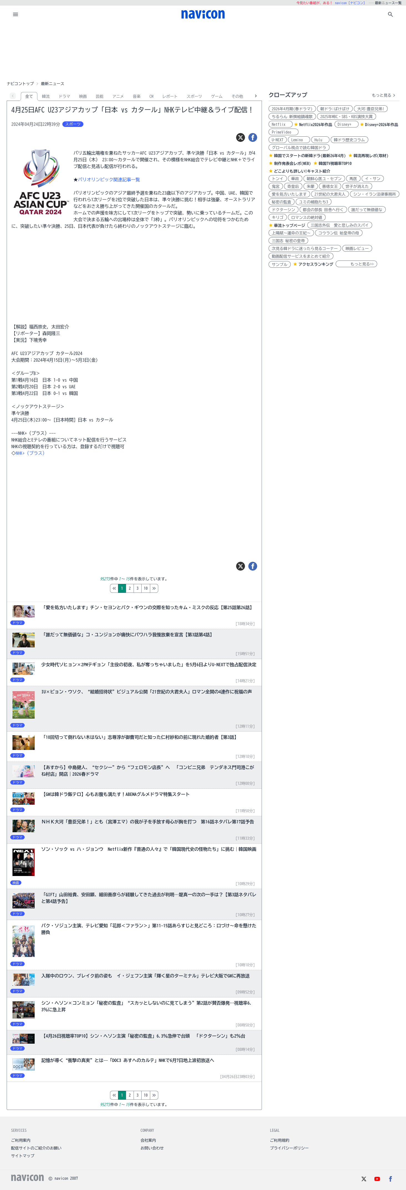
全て (29, 96)
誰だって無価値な (366, 210)
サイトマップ (22, 1156)
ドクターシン (283, 210)
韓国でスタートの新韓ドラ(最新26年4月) (310, 156)
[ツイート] (240, 137)
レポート (170, 96)
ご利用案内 (20, 1140)
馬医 (353, 179)
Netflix (280, 124)
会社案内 (148, 1140)
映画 (83, 96)
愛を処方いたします (289, 194)
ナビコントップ (20, 84)
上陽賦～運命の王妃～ (291, 233)
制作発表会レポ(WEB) (292, 163)
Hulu (320, 140)
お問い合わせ (152, 1148)
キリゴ (278, 217)
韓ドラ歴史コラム (349, 140)
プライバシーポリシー (289, 1148)
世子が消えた (357, 186)
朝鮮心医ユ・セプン (324, 179)
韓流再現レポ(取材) (371, 156)
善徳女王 (330, 186)
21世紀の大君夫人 (330, 194)
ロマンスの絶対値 (306, 217)
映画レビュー (357, 249)
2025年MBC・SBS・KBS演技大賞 (346, 117)
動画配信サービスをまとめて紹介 (301, 256)
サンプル (279, 265)
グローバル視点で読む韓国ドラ (299, 148)
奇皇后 (293, 186)
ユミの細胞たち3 (313, 202)
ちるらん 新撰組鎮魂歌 (292, 117)
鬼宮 (276, 186)
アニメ (118, 96)
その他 (237, 96)
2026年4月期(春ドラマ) (292, 109)
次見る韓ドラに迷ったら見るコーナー (305, 249)
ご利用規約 (279, 1140)
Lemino (299, 140)
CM (151, 96)
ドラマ (64, 96)
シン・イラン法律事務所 (374, 194)
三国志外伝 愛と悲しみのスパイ (340, 225)
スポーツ (194, 96)
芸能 (99, 96)
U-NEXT (278, 140)
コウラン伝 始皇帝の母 (338, 233)
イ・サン (373, 179)
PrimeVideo (283, 132)
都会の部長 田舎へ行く (323, 210)
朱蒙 (311, 186)
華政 (295, 179)
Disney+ (346, 124)
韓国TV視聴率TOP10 (335, 163)
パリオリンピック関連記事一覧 (109, 179)
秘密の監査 (281, 202)
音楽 (137, 96)
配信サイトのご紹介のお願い (36, 1148)
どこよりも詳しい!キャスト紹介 (302, 171)
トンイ (278, 179)
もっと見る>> (356, 264)
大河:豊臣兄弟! (370, 109)
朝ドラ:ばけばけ (334, 109)
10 (169, 588)
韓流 (46, 96)
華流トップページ (289, 226)
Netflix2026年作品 (315, 125)
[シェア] (252, 137)
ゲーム (217, 96)
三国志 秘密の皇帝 (288, 241)
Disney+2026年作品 (381, 125)
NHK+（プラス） (31, 453)
